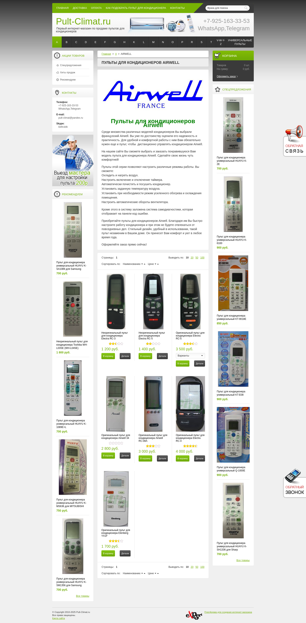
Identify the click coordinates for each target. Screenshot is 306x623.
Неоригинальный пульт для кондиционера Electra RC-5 (152, 335)
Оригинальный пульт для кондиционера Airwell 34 (115, 436)
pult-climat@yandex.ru (70, 117)
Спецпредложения (70, 65)
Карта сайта (58, 618)
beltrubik (63, 126)
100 (202, 257)
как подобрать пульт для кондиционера (136, 7)
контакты (177, 7)
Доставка (80, 7)
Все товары (82, 596)
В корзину (108, 356)
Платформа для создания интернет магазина (228, 612)
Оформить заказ (226, 76)
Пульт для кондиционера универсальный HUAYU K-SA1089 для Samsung (71, 265)
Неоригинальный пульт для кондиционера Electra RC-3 (114, 335)
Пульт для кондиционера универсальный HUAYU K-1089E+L (71, 424)
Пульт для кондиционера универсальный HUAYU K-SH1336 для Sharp (232, 546)
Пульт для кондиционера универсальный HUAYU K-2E (232, 161)
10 (187, 257)
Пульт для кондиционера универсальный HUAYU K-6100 (232, 240)
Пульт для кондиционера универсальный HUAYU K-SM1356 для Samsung (71, 582)
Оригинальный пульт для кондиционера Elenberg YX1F (115, 533)
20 (192, 257)
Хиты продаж (67, 72)
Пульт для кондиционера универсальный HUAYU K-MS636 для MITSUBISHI (71, 503)
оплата (96, 7)
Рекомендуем (68, 79)
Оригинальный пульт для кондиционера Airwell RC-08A (153, 438)
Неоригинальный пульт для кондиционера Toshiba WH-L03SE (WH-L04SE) (72, 344)
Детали (125, 356)
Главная (62, 7)
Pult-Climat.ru (83, 21)
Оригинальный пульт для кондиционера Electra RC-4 (190, 438)
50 (197, 257)
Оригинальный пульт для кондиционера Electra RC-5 (190, 335)
